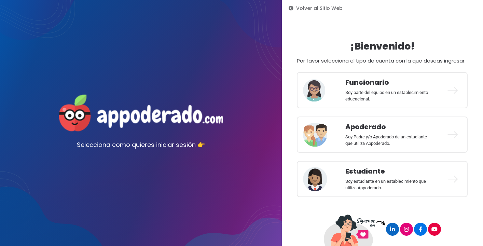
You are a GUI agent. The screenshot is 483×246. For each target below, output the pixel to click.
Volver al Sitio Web (316, 8)
